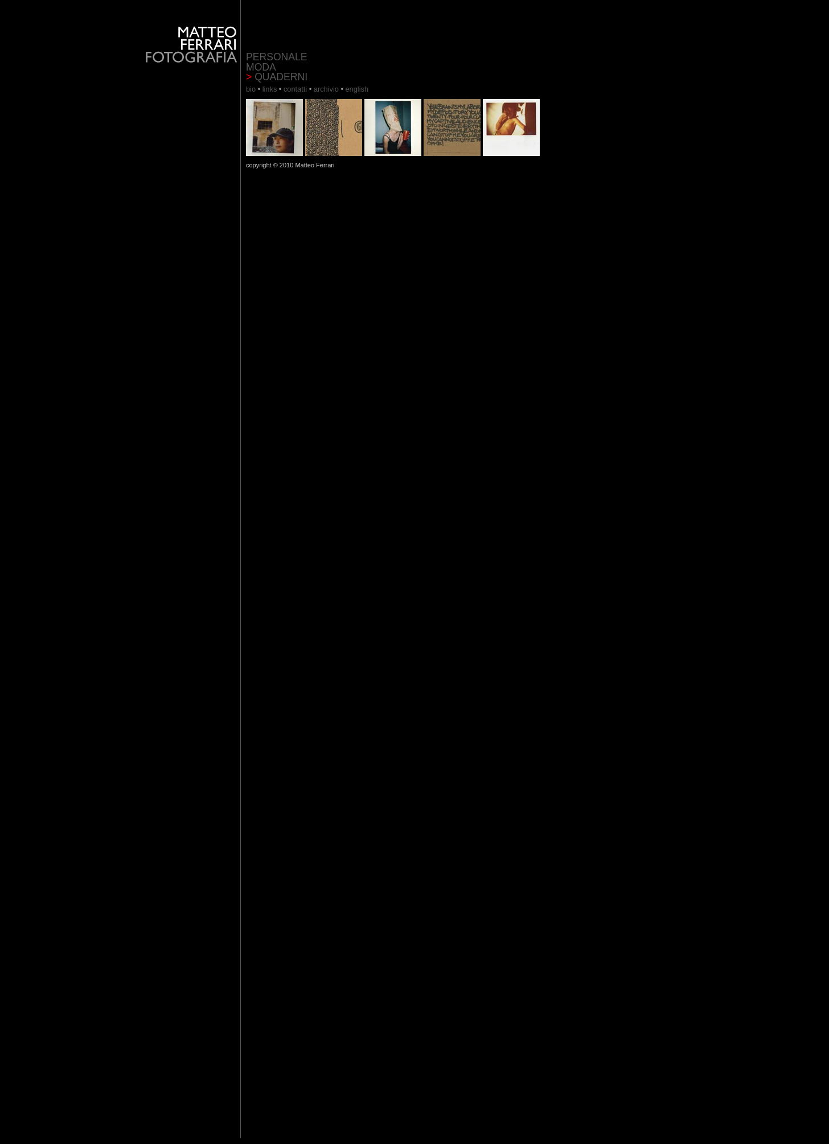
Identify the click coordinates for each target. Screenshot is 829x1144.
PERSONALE (276, 57)
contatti (296, 89)
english (356, 89)
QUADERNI (276, 77)
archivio (327, 89)
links (269, 89)
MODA (261, 67)
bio (252, 89)
